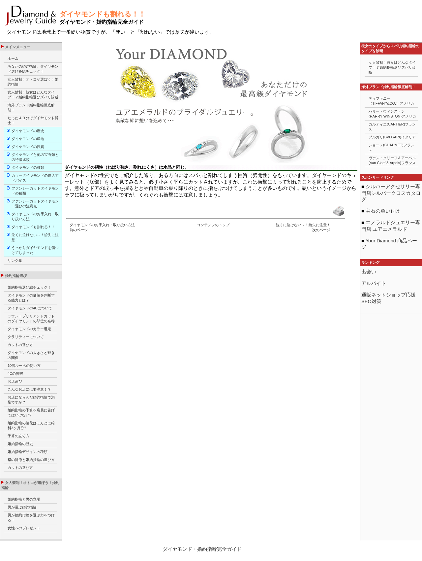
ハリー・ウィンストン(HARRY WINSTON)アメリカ (392, 113)
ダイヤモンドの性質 (28, 147)
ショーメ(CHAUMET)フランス (391, 147)
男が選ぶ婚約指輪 (22, 507)
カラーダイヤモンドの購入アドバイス (35, 177)
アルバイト (373, 283)
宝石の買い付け (382, 211)
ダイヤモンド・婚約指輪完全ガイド (202, 549)
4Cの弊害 (15, 373)
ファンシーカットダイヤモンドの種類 (35, 190)
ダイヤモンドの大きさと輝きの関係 (31, 355)
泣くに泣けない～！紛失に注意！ (303, 225)
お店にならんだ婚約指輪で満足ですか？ (31, 399)
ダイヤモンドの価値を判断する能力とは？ (31, 297)
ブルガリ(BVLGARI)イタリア (392, 137)
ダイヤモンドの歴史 (28, 131)
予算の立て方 (18, 436)
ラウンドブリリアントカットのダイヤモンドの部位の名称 (31, 318)
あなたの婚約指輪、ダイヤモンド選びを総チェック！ (33, 68)
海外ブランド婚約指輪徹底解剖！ (31, 107)
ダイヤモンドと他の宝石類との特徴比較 (35, 157)
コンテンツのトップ (213, 225)
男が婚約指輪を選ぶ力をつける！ (31, 517)
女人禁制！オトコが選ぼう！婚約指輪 (33, 81)
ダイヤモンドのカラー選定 (29, 329)
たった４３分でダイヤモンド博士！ (33, 120)
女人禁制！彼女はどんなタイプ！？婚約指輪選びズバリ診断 (33, 94)
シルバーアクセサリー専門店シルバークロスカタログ (391, 193)
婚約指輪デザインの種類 (27, 452)
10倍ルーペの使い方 (24, 366)
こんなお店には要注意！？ (29, 389)
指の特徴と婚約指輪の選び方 (31, 460)
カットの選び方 (20, 345)
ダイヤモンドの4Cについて (30, 308)
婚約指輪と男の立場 (24, 499)
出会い (368, 271)
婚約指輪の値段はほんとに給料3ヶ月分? (31, 425)
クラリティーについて (26, 337)
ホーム (13, 58)
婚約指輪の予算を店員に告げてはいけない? (31, 412)
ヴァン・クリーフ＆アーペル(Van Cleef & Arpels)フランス (392, 160)
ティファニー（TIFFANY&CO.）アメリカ (391, 100)
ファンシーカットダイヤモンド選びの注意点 (35, 203)
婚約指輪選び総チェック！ (29, 287)
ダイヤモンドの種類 (30, 167)
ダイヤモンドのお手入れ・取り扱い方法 (102, 225)
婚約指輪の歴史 (20, 444)
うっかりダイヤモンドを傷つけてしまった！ (35, 250)
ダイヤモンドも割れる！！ (33, 227)
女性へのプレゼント (24, 528)
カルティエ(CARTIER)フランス (392, 126)
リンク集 (15, 261)
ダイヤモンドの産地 (28, 139)
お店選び (15, 381)
